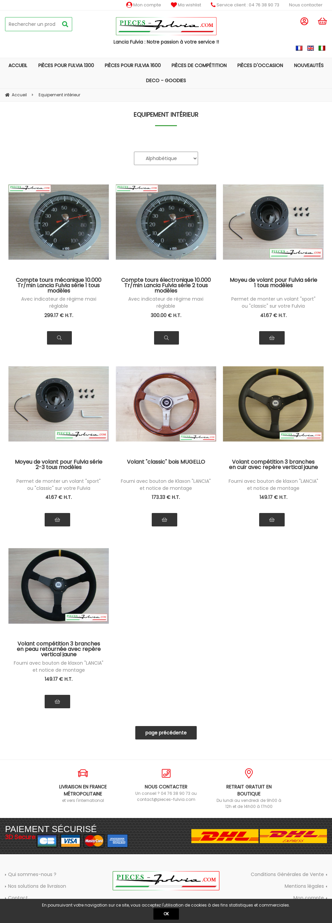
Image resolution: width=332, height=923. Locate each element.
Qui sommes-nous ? (32, 874)
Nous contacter (306, 5)
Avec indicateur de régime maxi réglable (58, 302)
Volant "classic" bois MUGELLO (166, 462)
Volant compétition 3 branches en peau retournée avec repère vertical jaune (59, 649)
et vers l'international (83, 785)
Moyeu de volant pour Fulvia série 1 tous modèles (273, 283)
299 (58, 315)
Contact (18, 897)
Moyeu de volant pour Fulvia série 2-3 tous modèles (58, 465)
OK (166, 914)
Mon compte (143, 5)
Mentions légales (304, 886)
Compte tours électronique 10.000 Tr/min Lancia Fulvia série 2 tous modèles (166, 285)
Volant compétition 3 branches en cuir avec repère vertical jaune (273, 465)
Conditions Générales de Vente (287, 874)
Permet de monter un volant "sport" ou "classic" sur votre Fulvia (273, 302)
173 (166, 497)
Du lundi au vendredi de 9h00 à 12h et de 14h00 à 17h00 (249, 788)
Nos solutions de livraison (37, 886)
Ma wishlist (186, 5)
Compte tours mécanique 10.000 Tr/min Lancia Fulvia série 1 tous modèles (58, 285)
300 (166, 315)
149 (273, 497)
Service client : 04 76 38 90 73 (245, 5)
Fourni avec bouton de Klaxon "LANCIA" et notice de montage (166, 485)
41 (273, 315)
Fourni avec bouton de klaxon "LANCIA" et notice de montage (273, 485)
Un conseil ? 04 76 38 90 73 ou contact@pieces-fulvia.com (166, 785)
